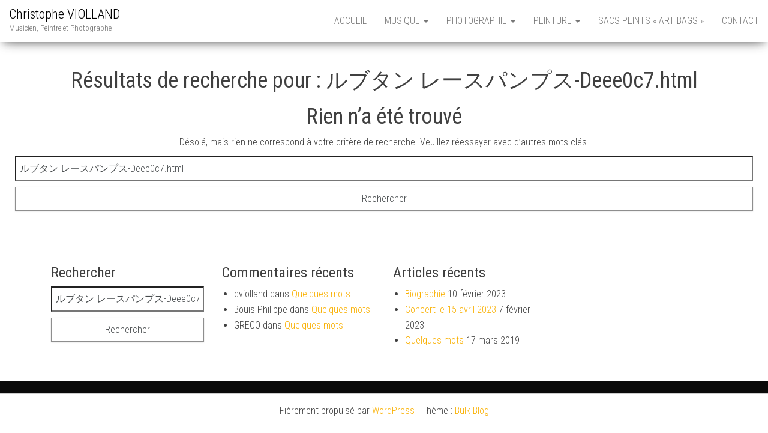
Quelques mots (321, 294)
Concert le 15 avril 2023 (450, 309)
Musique (406, 20)
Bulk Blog (472, 410)
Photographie (480, 20)
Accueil (350, 20)
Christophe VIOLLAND (64, 14)
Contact (740, 20)
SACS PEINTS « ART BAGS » (651, 20)
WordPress (393, 410)
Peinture (556, 20)
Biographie (425, 294)
